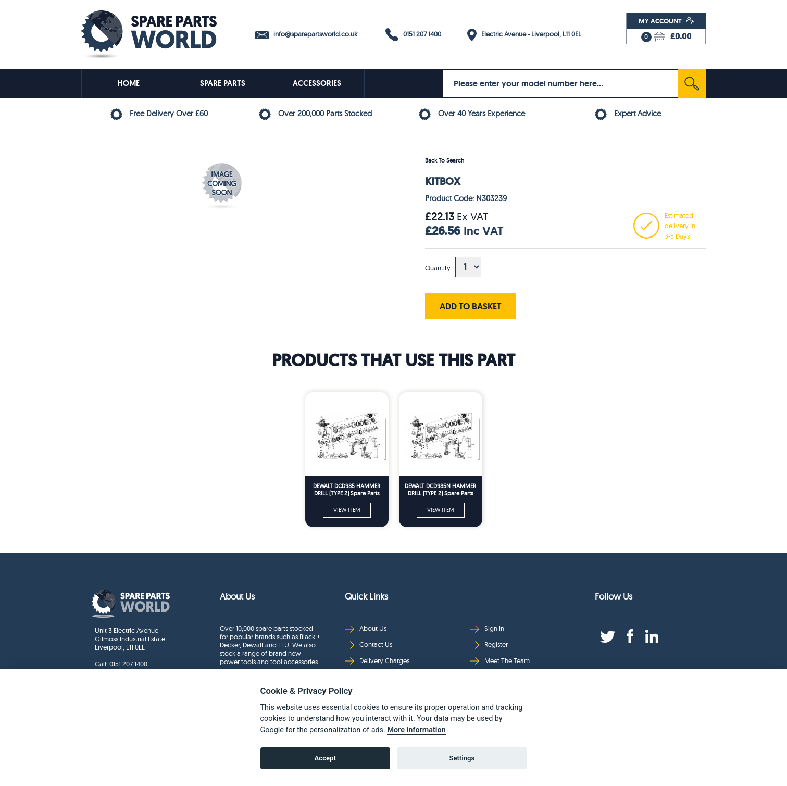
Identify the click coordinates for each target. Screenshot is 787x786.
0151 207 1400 (413, 34)
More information (416, 730)
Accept (325, 758)
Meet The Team (500, 660)
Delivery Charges (377, 660)
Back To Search (444, 160)
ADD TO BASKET (471, 306)
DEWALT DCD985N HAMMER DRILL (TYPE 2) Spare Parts (440, 489)
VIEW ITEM (346, 510)
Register (489, 644)
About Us (365, 628)
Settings (461, 758)
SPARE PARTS (222, 83)
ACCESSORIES (317, 83)
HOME (128, 83)
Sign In (487, 628)
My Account (666, 21)
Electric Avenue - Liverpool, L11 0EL (524, 35)
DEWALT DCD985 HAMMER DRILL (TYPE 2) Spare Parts (346, 489)
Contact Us (368, 644)
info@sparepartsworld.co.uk (306, 34)
